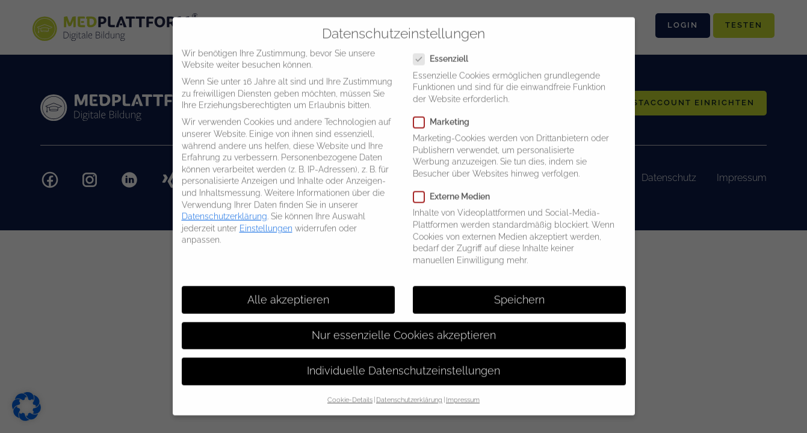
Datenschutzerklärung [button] (409, 390)
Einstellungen (266, 219)
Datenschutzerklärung (224, 207)
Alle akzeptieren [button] (288, 290)
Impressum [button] (463, 390)
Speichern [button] (519, 290)
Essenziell (444, 49)
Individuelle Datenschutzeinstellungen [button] (403, 361)
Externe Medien (455, 187)
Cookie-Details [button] (350, 390)
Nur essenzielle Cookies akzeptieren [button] (404, 326)
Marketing (445, 112)
